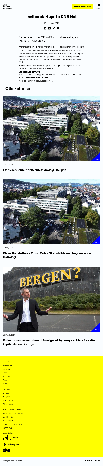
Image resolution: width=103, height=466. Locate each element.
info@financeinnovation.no (12, 424)
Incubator (6, 376)
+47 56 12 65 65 (9, 428)
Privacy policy (8, 404)
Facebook (6, 389)
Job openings (8, 400)
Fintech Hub (7, 373)
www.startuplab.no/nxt (37, 77)
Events (5, 380)
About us (6, 361)
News (5, 384)
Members (6, 369)
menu (98, 6)
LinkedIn (6, 393)
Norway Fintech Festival (82, 7)
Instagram (6, 397)
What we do (7, 365)
